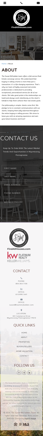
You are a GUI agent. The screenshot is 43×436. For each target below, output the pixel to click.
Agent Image (30, 423)
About (28, 337)
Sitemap (23, 420)
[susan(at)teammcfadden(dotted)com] (38, 3)
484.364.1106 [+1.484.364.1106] (11, 401)
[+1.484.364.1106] (21, 285)
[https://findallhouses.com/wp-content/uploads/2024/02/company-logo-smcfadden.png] (14, 239)
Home (28, 333)
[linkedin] (34, 373)
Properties (28, 342)
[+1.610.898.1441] (21, 296)
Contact (28, 356)
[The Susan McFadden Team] (22, 18)
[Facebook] (23, 373)
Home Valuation (28, 351)
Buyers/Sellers (28, 347)
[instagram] (28, 373)
